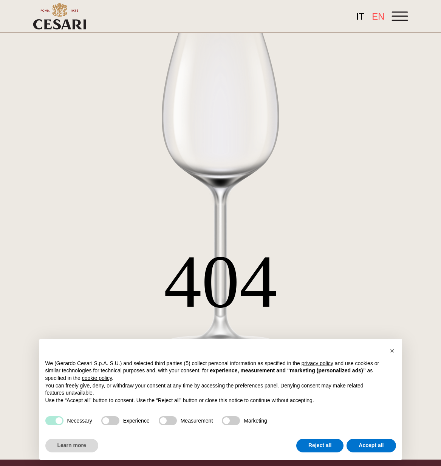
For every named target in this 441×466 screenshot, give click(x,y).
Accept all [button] (371, 445)
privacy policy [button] (317, 363)
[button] (392, 351)
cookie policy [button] (97, 378)
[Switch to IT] (360, 16)
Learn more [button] (71, 445)
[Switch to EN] (378, 16)
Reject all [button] (319, 445)
